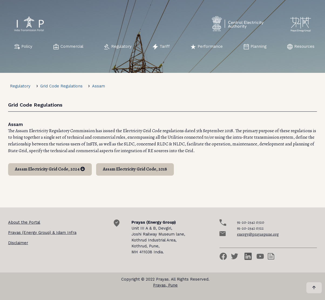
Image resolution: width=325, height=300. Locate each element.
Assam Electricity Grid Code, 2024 (50, 169)
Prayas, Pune (165, 285)
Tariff (161, 46)
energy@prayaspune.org (258, 234)
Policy (23, 46)
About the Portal (24, 222)
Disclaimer (18, 242)
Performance (207, 46)
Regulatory (118, 46)
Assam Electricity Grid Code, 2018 (135, 169)
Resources (300, 46)
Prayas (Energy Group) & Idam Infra (42, 232)
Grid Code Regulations (61, 86)
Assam (98, 86)
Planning (254, 46)
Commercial (68, 46)
